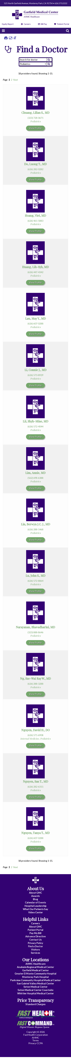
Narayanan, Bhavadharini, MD (35, 627)
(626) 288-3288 (35, 683)
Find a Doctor (35, 946)
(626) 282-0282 (35, 169)
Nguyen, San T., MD (35, 781)
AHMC (35, 1037)
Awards (35, 896)
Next (15, 79)
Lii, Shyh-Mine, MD (35, 421)
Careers (26, 24)
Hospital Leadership (36, 905)
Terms (35, 1040)
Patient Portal (61, 24)
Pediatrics (35, 121)
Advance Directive (35, 936)
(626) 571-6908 (35, 735)
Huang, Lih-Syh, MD (35, 267)
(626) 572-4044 (35, 426)
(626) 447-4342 (35, 272)
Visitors (35, 949)
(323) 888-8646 (35, 632)
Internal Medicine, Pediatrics (35, 738)
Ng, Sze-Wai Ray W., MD (35, 678)
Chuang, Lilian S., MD (35, 113)
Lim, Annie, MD (35, 473)
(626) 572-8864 (35, 580)
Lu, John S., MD (35, 576)
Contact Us (35, 939)
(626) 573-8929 (35, 375)
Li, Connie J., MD (35, 370)
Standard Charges (35, 1004)
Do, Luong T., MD (35, 164)
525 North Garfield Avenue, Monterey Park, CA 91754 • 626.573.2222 (35, 3)
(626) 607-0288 (35, 323)
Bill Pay (42, 24)
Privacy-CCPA (35, 1043)
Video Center (35, 912)
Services (35, 952)
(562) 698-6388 (35, 477)
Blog (35, 899)
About (35, 892)
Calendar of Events (35, 902)
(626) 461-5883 (35, 220)
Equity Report (8, 24)
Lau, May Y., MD (35, 318)
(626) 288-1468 (35, 529)
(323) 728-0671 (35, 117)
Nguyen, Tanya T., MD (35, 833)
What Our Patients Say (35, 909)
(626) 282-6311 (35, 786)
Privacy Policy (35, 943)
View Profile (35, 128)
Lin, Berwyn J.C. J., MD (35, 524)
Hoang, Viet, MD (35, 215)
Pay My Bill (36, 933)
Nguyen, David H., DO (35, 730)
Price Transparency (35, 1000)
